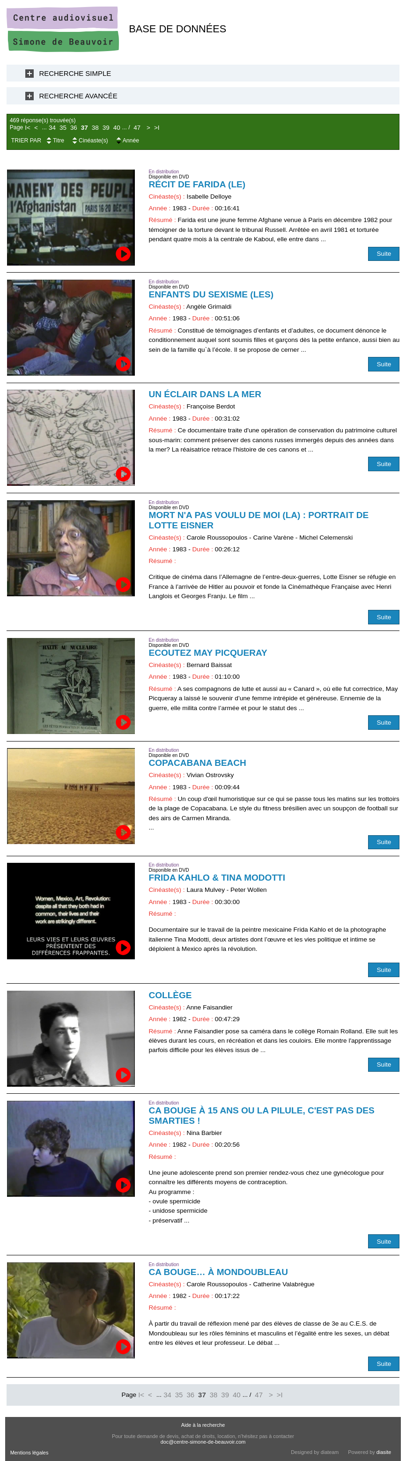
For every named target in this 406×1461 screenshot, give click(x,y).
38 (95, 127)
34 (52, 127)
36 (73, 127)
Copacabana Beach (197, 763)
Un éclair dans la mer (205, 394)
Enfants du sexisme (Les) (211, 294)
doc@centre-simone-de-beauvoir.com (203, 1442)
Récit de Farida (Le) (197, 184)
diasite (383, 1452)
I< (27, 127)
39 (106, 127)
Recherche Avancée (78, 96)
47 (136, 127)
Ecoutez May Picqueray (208, 653)
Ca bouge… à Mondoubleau (218, 1272)
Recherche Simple (75, 73)
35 (62, 127)
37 (84, 127)
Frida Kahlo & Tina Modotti (217, 878)
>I (157, 127)
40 (116, 127)
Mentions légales (29, 1452)
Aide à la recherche (203, 1425)
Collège (170, 995)
